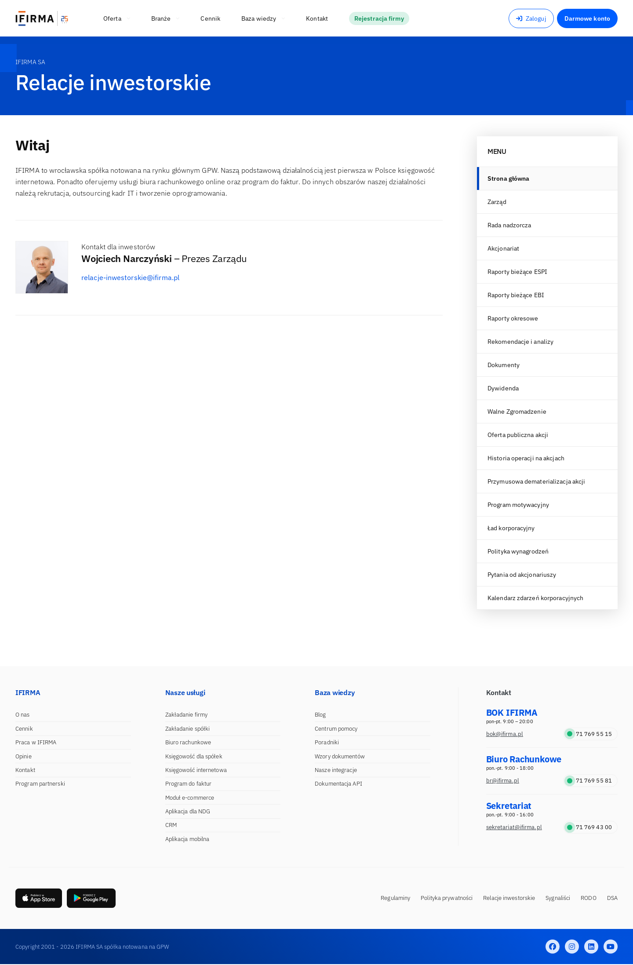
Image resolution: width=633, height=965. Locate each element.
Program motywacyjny (518, 505)
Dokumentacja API (338, 783)
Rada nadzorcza (509, 225)
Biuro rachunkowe (188, 742)
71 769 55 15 (589, 734)
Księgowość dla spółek (193, 756)
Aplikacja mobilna (187, 839)
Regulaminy (395, 898)
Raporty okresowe (512, 318)
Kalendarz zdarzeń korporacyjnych (535, 598)
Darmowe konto (587, 18)
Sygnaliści (558, 898)
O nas (22, 714)
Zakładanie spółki (187, 728)
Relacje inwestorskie (509, 898)
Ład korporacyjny (511, 528)
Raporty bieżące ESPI (517, 272)
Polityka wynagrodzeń (518, 551)
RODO (588, 898)
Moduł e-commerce (190, 797)
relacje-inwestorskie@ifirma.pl (130, 277)
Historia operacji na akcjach (525, 458)
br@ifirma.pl (502, 780)
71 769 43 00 (589, 827)
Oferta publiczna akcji (517, 435)
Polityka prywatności (447, 898)
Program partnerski (40, 783)
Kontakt (25, 770)
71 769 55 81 (589, 780)
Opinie (23, 756)
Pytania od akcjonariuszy (521, 575)
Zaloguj (531, 18)
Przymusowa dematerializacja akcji (536, 481)
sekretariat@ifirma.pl (514, 827)
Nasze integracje (336, 770)
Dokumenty (503, 365)
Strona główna (508, 178)
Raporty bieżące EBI (515, 295)
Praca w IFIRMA (35, 742)
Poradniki (327, 742)
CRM (171, 825)
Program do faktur (188, 783)
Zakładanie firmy (186, 714)
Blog (320, 714)
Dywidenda (503, 388)
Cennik (24, 728)
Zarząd (496, 202)
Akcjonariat (503, 248)
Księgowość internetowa (196, 770)
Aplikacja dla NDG (188, 811)
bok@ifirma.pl (504, 734)
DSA (612, 898)
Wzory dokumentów (340, 756)
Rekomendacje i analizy (520, 342)
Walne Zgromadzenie (516, 411)
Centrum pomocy (336, 728)
